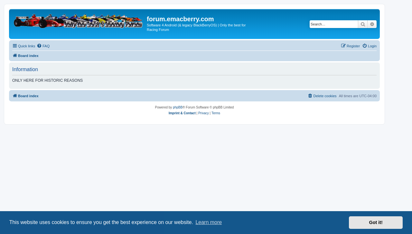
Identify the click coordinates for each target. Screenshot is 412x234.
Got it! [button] (376, 222)
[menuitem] (43, 46)
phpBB (178, 107)
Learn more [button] (208, 222)
